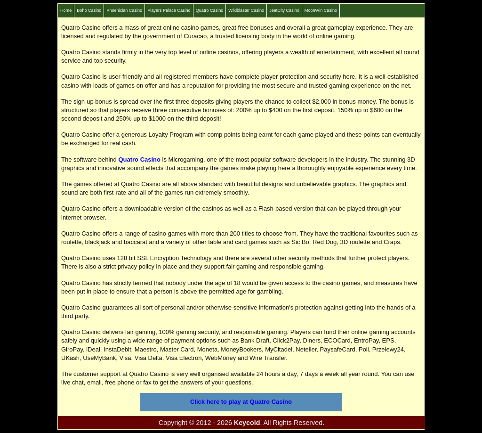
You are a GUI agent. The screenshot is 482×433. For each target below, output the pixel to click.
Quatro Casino (210, 10)
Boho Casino (89, 10)
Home (66, 10)
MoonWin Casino (321, 10)
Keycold (247, 422)
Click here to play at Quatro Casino (241, 401)
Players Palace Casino (169, 10)
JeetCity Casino (284, 10)
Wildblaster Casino (246, 10)
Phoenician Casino (124, 10)
